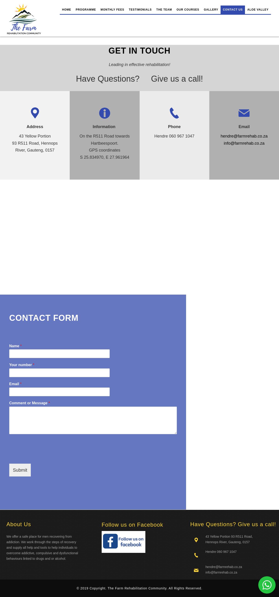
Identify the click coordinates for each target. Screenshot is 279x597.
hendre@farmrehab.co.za (244, 136)
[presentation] (44, 456)
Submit (20, 470)
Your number (21, 365)
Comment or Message (29, 403)
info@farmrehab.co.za (244, 143)
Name (15, 346)
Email (15, 384)
